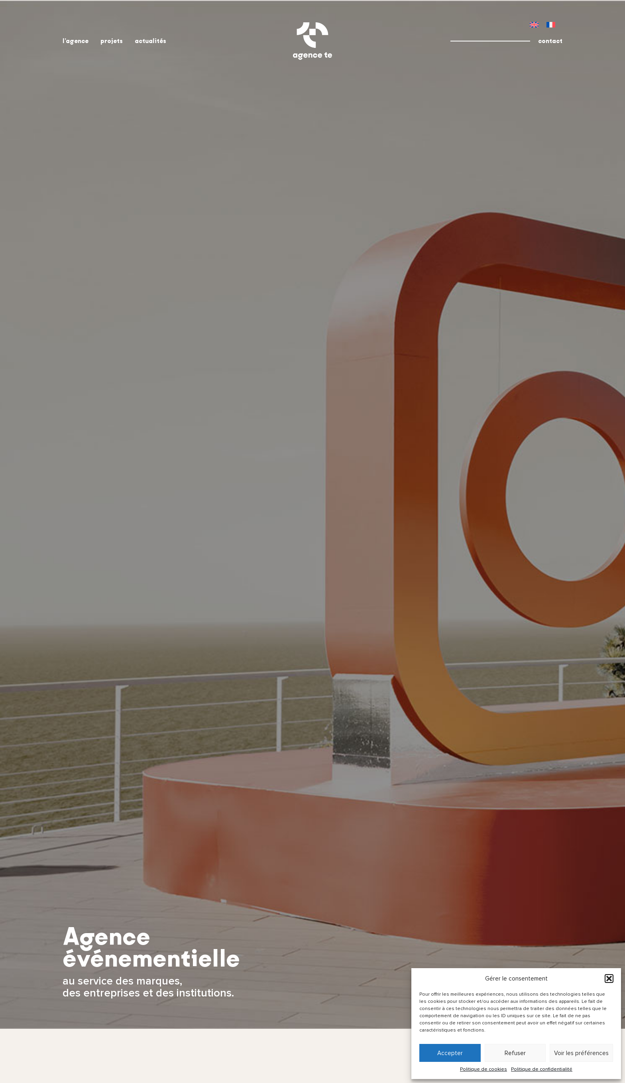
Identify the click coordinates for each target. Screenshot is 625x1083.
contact (550, 41)
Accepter (450, 1053)
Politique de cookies (483, 1069)
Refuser (515, 1053)
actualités (150, 41)
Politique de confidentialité (541, 1069)
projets (111, 41)
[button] (609, 979)
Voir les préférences (581, 1053)
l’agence (75, 41)
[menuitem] (534, 24)
